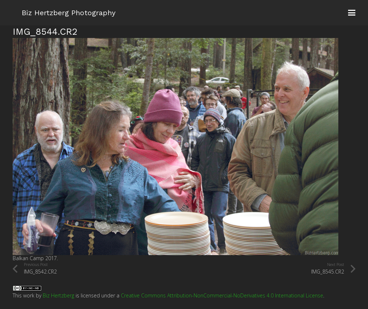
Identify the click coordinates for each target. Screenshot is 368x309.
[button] (351, 12)
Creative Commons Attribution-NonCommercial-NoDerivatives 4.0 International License (222, 295)
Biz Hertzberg (58, 295)
